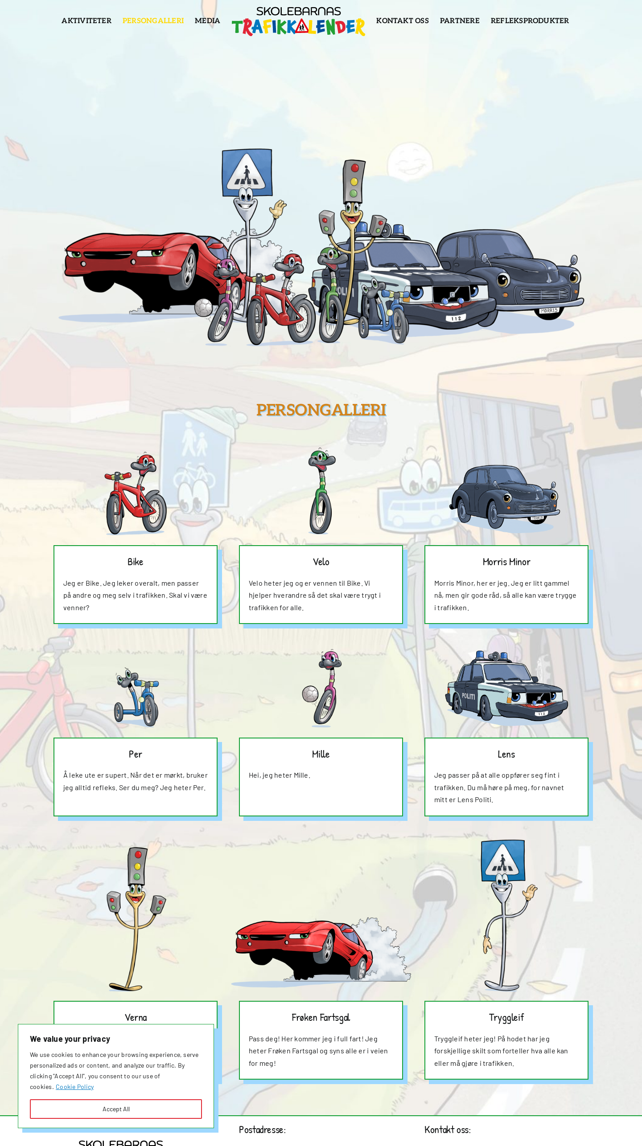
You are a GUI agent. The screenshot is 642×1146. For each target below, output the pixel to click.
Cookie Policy (75, 1086)
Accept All (116, 1109)
